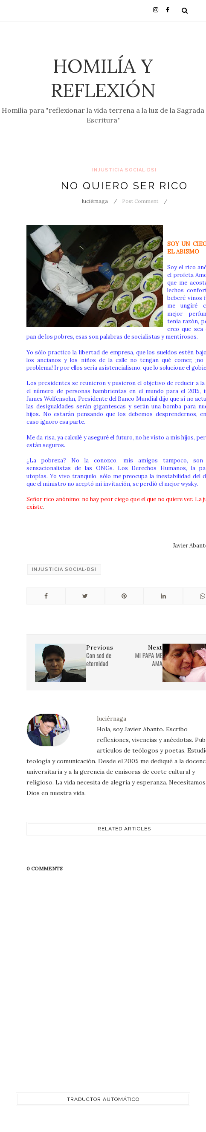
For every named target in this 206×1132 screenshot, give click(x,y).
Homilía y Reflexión (103, 78)
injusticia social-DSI (124, 170)
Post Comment (140, 201)
